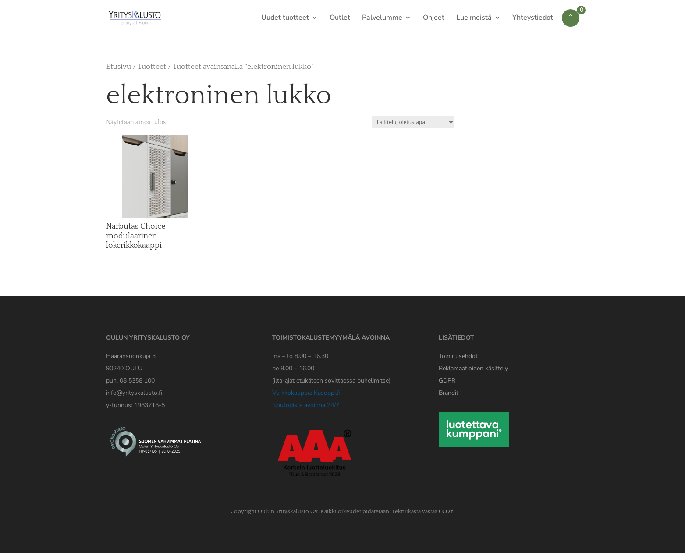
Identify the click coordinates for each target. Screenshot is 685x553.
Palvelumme (382, 18)
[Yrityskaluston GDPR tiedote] (447, 380)
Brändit (448, 393)
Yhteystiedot (532, 18)
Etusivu (118, 67)
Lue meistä (474, 18)
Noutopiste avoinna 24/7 (305, 405)
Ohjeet (433, 18)
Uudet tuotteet (285, 18)
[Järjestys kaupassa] (413, 122)
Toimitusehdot (458, 356)
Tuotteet (152, 67)
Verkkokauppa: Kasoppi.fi (306, 393)
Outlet (340, 18)
